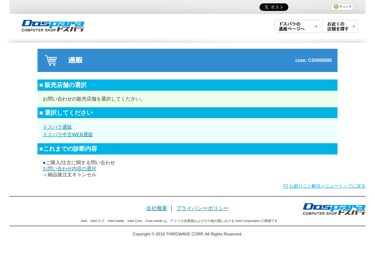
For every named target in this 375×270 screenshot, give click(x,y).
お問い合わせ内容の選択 (69, 168)
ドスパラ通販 (57, 127)
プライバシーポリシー (202, 208)
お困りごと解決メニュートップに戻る (327, 186)
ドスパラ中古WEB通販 (68, 134)
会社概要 (156, 208)
